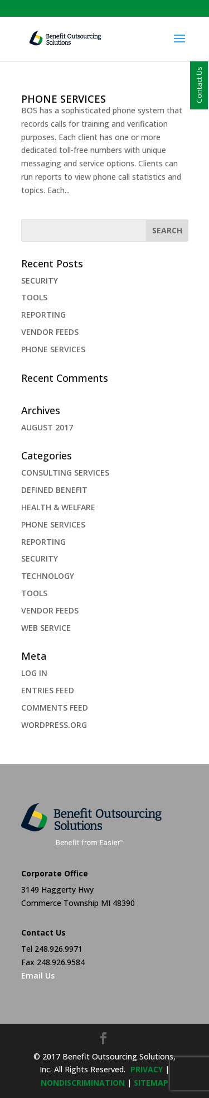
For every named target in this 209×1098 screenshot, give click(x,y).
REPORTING (43, 314)
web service (46, 627)
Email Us (38, 975)
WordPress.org (54, 725)
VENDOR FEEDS (50, 332)
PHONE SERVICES (63, 99)
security (39, 558)
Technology (47, 575)
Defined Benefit (54, 490)
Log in (34, 673)
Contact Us (199, 84)
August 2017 (47, 427)
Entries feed (47, 690)
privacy (146, 1069)
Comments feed (54, 707)
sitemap (151, 1082)
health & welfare (58, 507)
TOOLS (34, 297)
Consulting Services (65, 472)
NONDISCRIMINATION (83, 1082)
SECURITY (39, 280)
